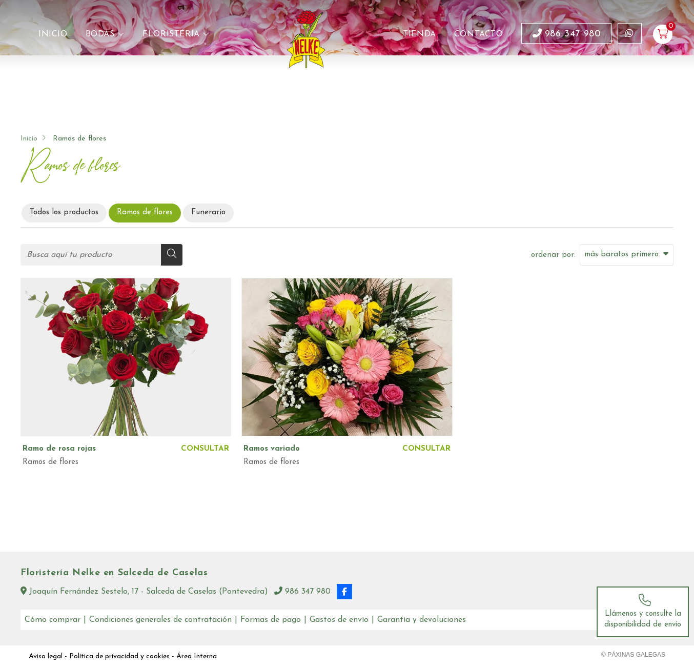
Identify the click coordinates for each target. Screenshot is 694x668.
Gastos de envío (339, 620)
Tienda (419, 34)
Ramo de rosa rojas (59, 449)
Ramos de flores (50, 462)
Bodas (100, 34)
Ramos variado (271, 449)
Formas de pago (270, 620)
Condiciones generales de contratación (160, 620)
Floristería (171, 34)
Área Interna (196, 656)
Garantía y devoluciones (421, 620)
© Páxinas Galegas (633, 654)
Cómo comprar (52, 620)
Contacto (478, 34)
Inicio (53, 34)
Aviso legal (46, 656)
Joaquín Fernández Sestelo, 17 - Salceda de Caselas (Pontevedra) (144, 592)
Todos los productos (64, 212)
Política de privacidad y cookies (119, 656)
